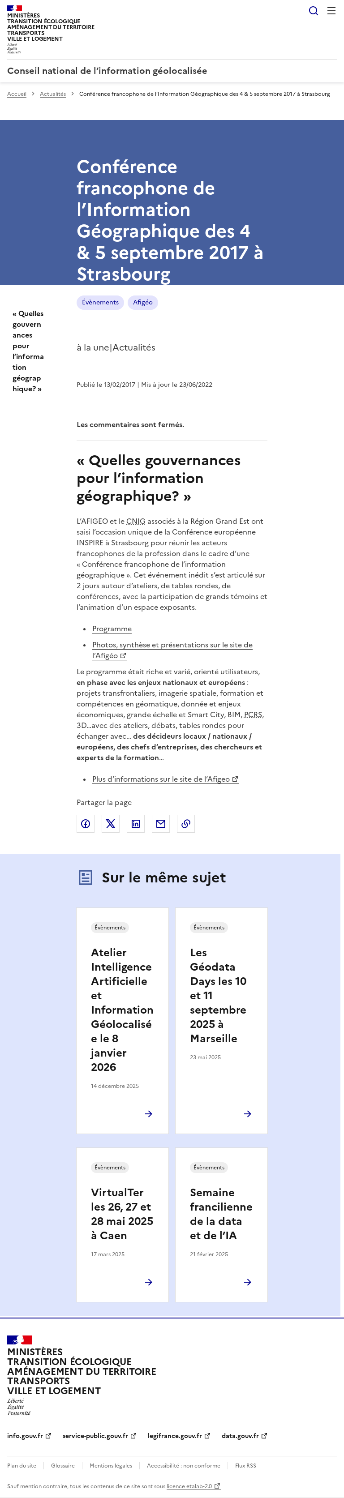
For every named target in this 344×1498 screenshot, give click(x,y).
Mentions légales (111, 1466)
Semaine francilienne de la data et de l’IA (221, 1214)
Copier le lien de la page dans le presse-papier (186, 824)
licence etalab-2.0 (189, 1486)
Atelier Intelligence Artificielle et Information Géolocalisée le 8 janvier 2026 (122, 1010)
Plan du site (21, 1466)
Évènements (100, 302)
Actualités (53, 94)
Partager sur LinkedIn (136, 824)
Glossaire (63, 1466)
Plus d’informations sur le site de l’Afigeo (161, 779)
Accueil (16, 94)
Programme (112, 628)
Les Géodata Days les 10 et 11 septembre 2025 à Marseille (218, 996)
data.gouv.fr (240, 1436)
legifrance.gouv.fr (175, 1436)
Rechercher (313, 11)
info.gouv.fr (25, 1436)
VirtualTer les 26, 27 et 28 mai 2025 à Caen (122, 1214)
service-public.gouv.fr (95, 1436)
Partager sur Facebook (86, 824)
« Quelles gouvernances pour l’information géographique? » (28, 351)
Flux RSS (245, 1466)
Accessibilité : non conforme (183, 1466)
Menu (331, 11)
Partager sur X (111, 824)
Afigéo (143, 302)
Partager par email (161, 824)
